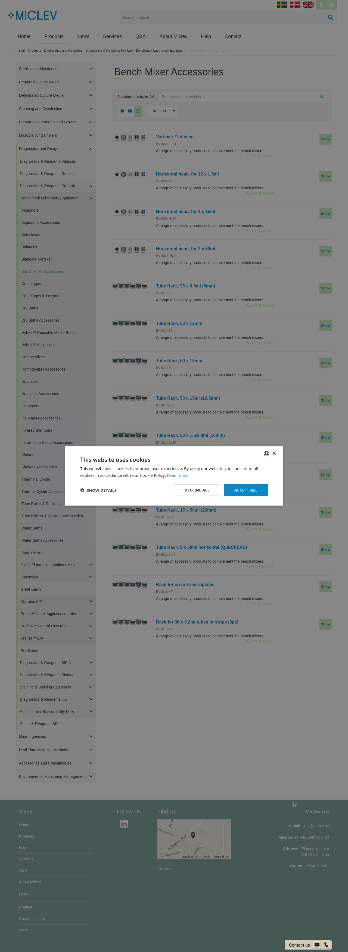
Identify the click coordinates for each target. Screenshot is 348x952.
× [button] (274, 453)
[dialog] (174, 476)
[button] (98, 490)
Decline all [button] (196, 490)
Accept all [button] (245, 490)
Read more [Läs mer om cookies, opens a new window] (177, 475)
